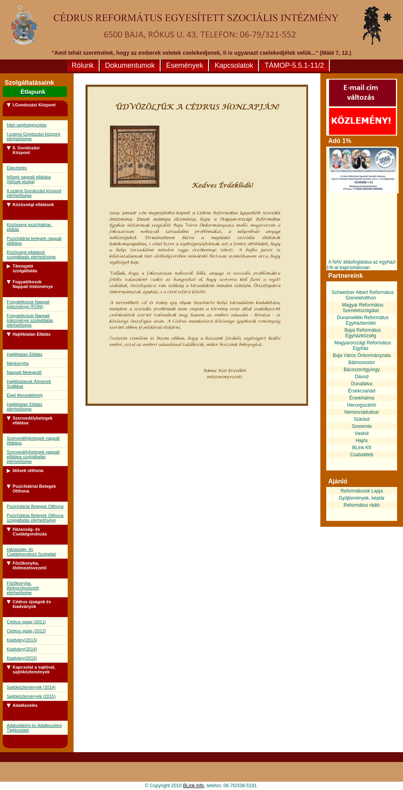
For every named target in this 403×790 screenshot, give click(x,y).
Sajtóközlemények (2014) (31, 687)
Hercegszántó (361, 405)
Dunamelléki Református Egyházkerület (362, 320)
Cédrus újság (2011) (26, 621)
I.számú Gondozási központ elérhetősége (33, 136)
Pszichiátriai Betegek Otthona (35, 506)
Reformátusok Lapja (361, 491)
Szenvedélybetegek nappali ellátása (33, 440)
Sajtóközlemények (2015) (31, 696)
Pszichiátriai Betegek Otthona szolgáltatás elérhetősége (35, 517)
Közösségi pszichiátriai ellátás (30, 227)
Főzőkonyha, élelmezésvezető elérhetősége (23, 588)
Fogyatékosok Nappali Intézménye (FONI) (28, 304)
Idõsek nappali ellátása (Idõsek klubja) (29, 179)
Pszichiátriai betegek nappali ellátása (34, 240)
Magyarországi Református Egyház (362, 345)
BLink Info (193, 785)
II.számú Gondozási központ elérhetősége (34, 193)
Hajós (362, 440)
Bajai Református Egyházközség (362, 332)
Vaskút (362, 433)
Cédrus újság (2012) (26, 630)
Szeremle (362, 426)
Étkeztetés (17, 167)
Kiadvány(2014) (22, 649)
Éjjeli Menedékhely (25, 395)
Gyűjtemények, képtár (362, 498)
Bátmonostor (361, 362)
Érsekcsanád (361, 391)
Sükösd (362, 419)
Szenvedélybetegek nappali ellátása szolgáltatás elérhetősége (33, 457)
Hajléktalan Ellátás (25, 354)
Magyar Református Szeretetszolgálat (362, 307)
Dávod (362, 376)
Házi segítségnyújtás (27, 125)
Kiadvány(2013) (22, 640)
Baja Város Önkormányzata (362, 355)
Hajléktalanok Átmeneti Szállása (29, 383)
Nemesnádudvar (361, 412)
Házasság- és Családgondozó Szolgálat (31, 551)
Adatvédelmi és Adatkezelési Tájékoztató (34, 727)
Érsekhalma (361, 398)
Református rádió (362, 505)
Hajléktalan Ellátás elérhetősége (25, 406)
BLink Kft (361, 447)
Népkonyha (18, 363)
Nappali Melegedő (24, 372)
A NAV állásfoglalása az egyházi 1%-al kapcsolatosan (361, 264)
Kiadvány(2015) (22, 658)
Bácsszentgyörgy (361, 369)
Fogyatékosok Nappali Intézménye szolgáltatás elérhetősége (30, 320)
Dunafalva (361, 384)
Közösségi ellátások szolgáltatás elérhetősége (31, 254)
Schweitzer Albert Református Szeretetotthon (362, 295)
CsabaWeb (361, 454)
